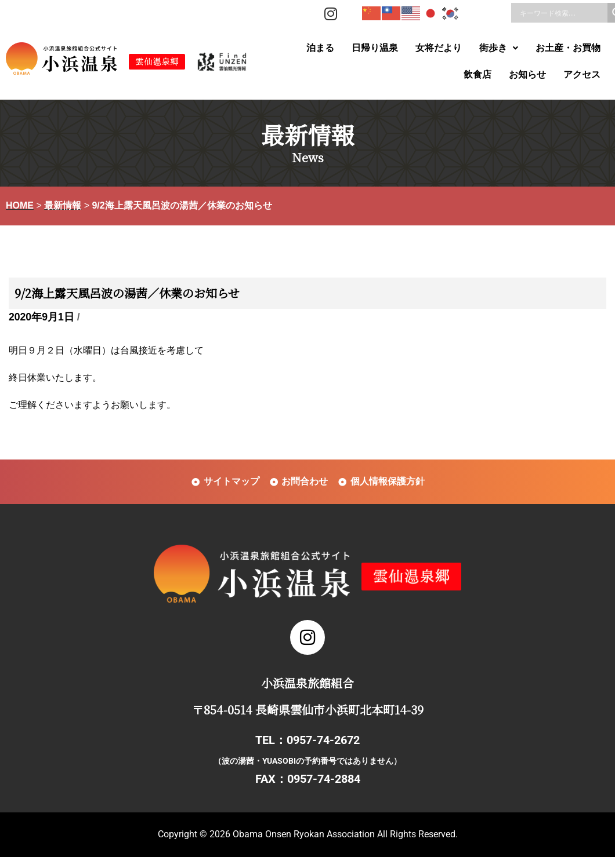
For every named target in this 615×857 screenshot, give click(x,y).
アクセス (581, 74)
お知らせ (527, 74)
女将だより (438, 48)
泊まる (320, 48)
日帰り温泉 (375, 48)
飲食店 (477, 74)
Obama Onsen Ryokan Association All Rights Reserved (344, 834)
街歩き (498, 48)
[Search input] (562, 13)
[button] (499, 48)
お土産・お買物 (568, 48)
